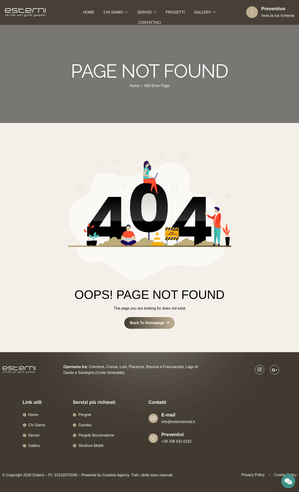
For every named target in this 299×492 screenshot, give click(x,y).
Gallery (34, 446)
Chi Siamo (37, 425)
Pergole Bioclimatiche (96, 435)
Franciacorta (173, 367)
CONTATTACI (149, 23)
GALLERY (205, 12)
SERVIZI (146, 12)
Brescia (152, 367)
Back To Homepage (149, 323)
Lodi (123, 367)
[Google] (274, 369)
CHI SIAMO (116, 12)
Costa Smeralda (109, 373)
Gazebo (84, 425)
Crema (111, 367)
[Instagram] (259, 369)
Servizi (33, 435)
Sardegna (86, 373)
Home (33, 415)
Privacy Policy (253, 475)
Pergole (84, 415)
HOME (88, 12)
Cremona (96, 367)
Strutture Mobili (90, 446)
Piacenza (136, 367)
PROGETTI (175, 12)
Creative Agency (115, 475)
